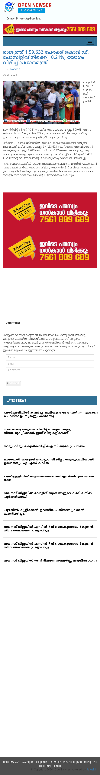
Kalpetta (46, 762)
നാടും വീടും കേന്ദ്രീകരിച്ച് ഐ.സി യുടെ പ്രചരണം (44, 446)
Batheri (35, 762)
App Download (33, 18)
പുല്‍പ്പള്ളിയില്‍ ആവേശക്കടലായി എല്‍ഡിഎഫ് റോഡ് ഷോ (49, 478)
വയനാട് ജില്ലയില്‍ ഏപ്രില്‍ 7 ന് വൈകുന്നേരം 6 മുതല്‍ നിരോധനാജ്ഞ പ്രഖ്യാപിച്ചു (49, 529)
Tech (94, 762)
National (15, 69)
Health (57, 766)
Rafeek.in (91, 769)
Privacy (20, 18)
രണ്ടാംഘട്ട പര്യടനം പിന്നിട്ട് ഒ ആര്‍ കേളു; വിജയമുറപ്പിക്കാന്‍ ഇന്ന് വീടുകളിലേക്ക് (37, 431)
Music (57, 762)
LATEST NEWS (16, 400)
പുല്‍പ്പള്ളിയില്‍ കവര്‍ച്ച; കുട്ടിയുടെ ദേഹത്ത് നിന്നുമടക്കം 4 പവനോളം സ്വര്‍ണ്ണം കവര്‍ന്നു (51, 414)
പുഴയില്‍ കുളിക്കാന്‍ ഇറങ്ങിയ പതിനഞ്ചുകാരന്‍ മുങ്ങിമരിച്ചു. (44, 512)
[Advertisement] (50, 294)
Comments (13, 323)
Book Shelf (69, 762)
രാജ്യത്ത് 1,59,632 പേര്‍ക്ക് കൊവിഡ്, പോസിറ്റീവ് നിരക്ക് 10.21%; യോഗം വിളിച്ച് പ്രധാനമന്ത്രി (46, 58)
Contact (11, 18)
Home (6, 762)
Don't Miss (83, 762)
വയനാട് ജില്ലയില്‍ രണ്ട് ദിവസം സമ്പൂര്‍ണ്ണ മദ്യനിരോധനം (50, 561)
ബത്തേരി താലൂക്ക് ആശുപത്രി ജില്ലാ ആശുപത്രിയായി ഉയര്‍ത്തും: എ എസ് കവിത (49, 461)
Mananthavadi (20, 762)
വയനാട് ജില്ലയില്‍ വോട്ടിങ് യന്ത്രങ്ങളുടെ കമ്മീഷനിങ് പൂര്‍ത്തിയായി (48, 495)
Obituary (45, 766)
